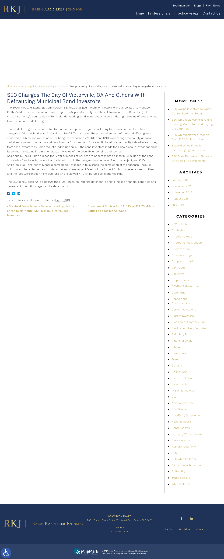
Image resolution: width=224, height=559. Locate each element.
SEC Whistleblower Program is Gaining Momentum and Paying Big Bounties (192, 124)
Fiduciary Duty (181, 334)
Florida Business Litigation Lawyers (27, 86)
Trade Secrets (181, 477)
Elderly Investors (183, 315)
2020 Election (181, 224)
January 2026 (181, 180)
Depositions (179, 299)
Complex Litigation (184, 261)
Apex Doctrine (181, 303)
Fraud (176, 359)
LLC (174, 396)
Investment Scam (183, 378)
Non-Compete (180, 409)
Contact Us (211, 13)
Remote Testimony (184, 446)
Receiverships (181, 440)
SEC (59, 86)
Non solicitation (182, 403)
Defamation (179, 292)
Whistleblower (181, 484)
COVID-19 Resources (186, 286)
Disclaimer (185, 529)
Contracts (178, 267)
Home (139, 13)
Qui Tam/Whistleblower (187, 434)
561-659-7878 (120, 531)
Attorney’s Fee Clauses (187, 242)
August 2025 (180, 198)
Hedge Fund (179, 371)
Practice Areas (186, 13)
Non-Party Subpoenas (186, 415)
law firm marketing (113, 553)
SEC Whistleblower (184, 459)
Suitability (178, 471)
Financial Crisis (182, 340)
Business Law (181, 249)
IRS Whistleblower (184, 390)
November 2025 (182, 192)
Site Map (169, 529)
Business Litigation (185, 255)
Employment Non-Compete (189, 328)
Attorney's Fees (182, 236)
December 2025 (182, 186)
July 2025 (178, 205)
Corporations (180, 280)
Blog (52, 86)
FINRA (176, 347)
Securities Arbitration (186, 465)
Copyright (178, 273)
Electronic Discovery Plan (189, 322)
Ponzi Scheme (181, 427)
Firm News (179, 353)
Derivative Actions (184, 309)
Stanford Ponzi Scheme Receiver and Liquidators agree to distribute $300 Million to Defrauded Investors (41, 211)
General (177, 365)
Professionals (159, 13)
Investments (180, 384)
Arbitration (179, 230)
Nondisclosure (181, 421)
